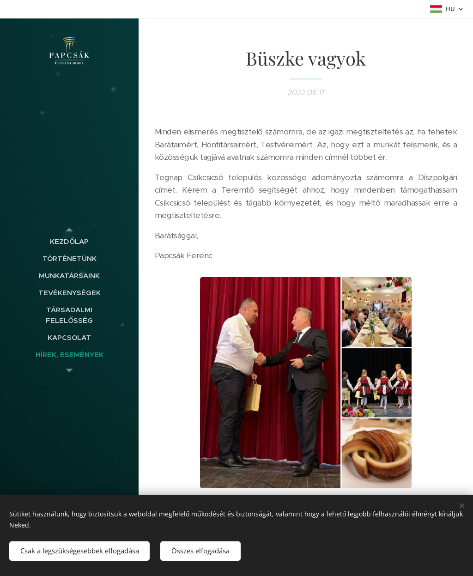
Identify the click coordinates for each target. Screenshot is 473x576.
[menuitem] (69, 241)
